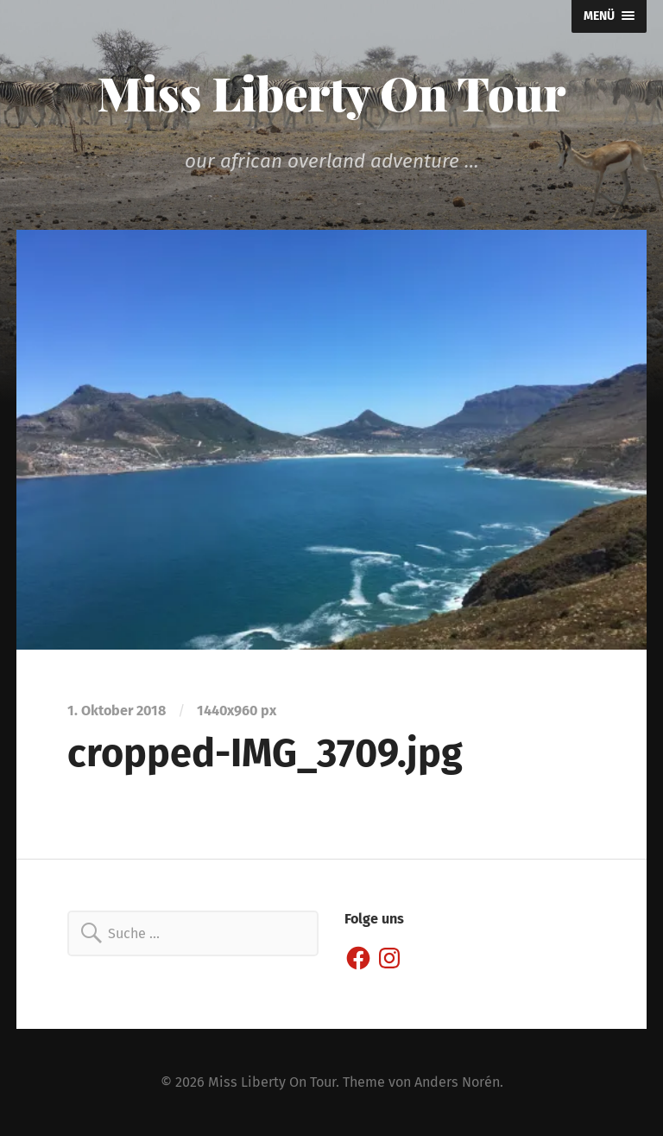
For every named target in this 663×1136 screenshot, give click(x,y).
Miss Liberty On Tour (332, 92)
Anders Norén (457, 1082)
